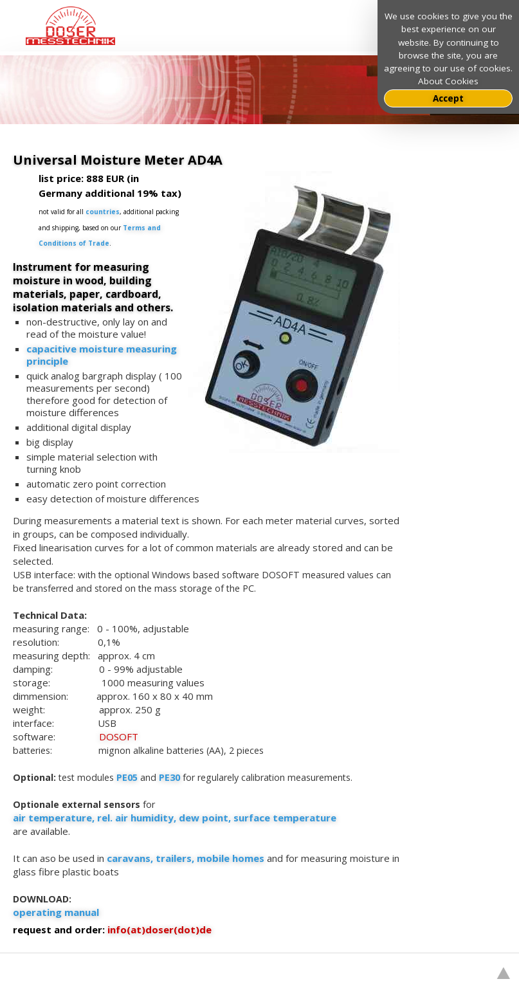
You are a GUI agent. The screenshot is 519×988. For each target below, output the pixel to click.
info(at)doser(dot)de (159, 929)
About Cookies (448, 81)
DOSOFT (118, 736)
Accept (448, 98)
